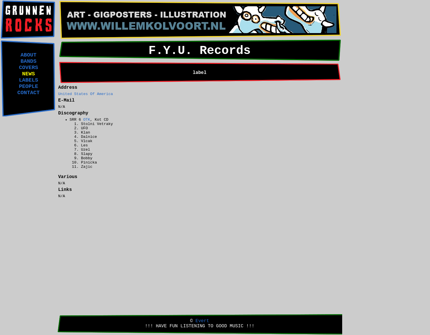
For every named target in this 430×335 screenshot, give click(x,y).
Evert (202, 321)
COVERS (28, 67)
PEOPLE (28, 86)
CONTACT (28, 93)
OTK (86, 120)
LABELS (28, 80)
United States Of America (85, 94)
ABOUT (28, 55)
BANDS (28, 61)
